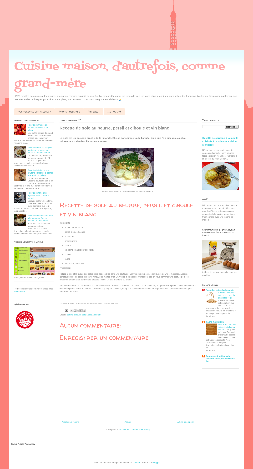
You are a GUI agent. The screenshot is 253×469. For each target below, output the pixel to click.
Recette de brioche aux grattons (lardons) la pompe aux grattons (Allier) (40, 172)
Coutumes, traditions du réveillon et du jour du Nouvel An (220, 358)
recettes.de (19, 291)
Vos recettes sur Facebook (34, 111)
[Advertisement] (97, 27)
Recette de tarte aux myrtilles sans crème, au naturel (39, 195)
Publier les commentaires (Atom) (134, 429)
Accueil (128, 422)
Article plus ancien (185, 422)
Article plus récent (70, 422)
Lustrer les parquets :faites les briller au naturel (227, 327)
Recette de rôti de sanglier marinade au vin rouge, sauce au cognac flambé (40, 150)
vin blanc (97, 315)
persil (84, 315)
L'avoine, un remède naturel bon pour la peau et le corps (227, 295)
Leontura (137, 462)
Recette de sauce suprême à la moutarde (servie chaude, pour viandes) (40, 218)
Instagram (114, 111)
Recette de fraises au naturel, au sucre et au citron (38, 127)
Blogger (156, 462)
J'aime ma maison (215, 322)
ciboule (77, 315)
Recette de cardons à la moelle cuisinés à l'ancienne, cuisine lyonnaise (220, 141)
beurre (70, 315)
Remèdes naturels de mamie (220, 290)
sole (90, 315)
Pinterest (94, 111)
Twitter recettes (69, 111)
